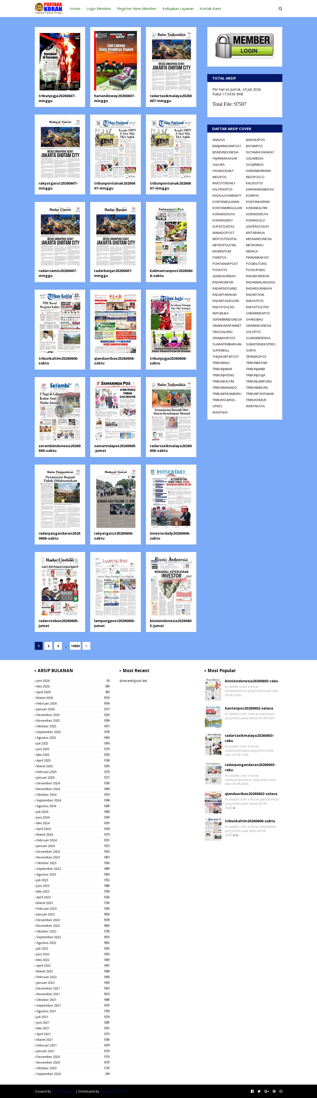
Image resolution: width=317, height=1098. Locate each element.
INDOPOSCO (255, 177)
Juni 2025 (73, 749)
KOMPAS (252, 195)
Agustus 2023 (73, 874)
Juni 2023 (73, 885)
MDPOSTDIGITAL (224, 239)
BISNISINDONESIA (225, 152)
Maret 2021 (73, 1039)
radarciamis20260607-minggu (58, 273)
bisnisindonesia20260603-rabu (251, 681)
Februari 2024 (73, 840)
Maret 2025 (73, 766)
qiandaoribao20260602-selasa (251, 793)
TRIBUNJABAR (222, 369)
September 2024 (73, 800)
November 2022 (73, 925)
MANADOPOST (223, 232)
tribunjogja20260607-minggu (57, 98)
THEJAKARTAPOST (225, 356)
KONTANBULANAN (225, 201)
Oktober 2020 (73, 1068)
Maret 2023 (73, 903)
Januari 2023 (73, 914)
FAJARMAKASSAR (224, 158)
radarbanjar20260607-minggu (113, 273)
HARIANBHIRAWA (258, 170)
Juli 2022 (73, 948)
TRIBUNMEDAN (257, 387)
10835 (74, 646)
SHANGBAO (254, 319)
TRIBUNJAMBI (255, 369)
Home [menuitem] (75, 8)
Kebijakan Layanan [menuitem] (178, 8)
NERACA (252, 251)
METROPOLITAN (224, 245)
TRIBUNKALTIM (223, 381)
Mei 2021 (73, 1028)
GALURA (218, 164)
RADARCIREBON (257, 276)
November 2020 (73, 1062)
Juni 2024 (73, 817)
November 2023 (73, 857)
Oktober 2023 (73, 863)
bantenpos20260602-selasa (249, 708)
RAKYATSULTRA (257, 307)
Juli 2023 (73, 880)
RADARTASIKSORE (225, 301)
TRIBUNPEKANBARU (226, 393)
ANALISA (218, 139)
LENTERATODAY (257, 226)
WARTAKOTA (255, 406)
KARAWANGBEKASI (260, 189)
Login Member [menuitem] (98, 8)
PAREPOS (219, 257)
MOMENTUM (221, 251)
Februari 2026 (73, 703)
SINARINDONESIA (258, 325)
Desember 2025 (73, 715)
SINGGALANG (222, 331)
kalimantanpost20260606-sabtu (171, 273)
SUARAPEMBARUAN (226, 344)
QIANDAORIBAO (224, 276)
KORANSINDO (222, 220)
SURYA (251, 350)
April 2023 (73, 897)
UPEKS (217, 406)
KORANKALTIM (256, 208)
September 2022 (73, 937)
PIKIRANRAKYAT (257, 257)
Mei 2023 (73, 891)
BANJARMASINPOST (226, 146)
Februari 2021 (73, 1045)
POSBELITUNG (256, 263)
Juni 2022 (73, 954)
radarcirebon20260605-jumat (59, 623)
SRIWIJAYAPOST (224, 338)
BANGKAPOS (255, 139)
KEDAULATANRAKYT (226, 195)
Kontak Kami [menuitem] (210, 8)
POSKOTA (219, 270)
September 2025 (73, 732)
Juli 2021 (73, 1017)
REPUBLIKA (220, 313)
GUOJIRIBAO (255, 164)
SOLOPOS (253, 331)
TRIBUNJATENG (223, 375)
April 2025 (73, 760)
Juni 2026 (73, 680)
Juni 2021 (73, 1022)
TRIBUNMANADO (224, 387)
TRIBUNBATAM (256, 362)
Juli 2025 (73, 743)
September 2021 (73, 1005)
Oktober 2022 (73, 931)
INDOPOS (219, 177)
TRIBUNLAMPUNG (259, 381)
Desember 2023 (73, 851)
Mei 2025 (73, 754)
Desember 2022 (73, 920)
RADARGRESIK (223, 282)
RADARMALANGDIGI (260, 282)
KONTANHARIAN (258, 201)
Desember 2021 (73, 988)
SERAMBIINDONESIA (227, 319)
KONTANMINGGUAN (227, 208)
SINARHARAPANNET (226, 325)
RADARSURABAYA (259, 288)
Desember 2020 (73, 1056)
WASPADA (220, 412)
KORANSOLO (255, 220)
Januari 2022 (73, 982)
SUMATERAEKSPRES (261, 344)
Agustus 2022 (73, 942)
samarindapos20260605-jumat (114, 448)
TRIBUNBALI (221, 362)
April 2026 (73, 692)
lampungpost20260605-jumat (114, 623)
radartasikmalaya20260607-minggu (171, 98)
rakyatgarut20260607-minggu (58, 186)
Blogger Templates (114, 1091)
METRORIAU (255, 245)
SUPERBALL (220, 350)
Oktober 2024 (73, 794)
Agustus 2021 (73, 1011)
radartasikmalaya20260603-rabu (249, 738)
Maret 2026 (73, 697)
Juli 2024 (73, 811)
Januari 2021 (73, 1051)
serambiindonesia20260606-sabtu (59, 448)
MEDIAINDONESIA (259, 239)
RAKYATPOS (255, 301)
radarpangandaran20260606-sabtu (59, 536)
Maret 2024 (73, 834)
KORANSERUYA (223, 214)
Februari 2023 (73, 908)
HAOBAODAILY (223, 170)
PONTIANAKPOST (225, 263)
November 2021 (73, 994)
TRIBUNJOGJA (255, 375)
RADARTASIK (255, 294)
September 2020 (73, 1073)
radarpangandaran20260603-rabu (250, 767)
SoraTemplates (63, 1091)
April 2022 (73, 965)
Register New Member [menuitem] (137, 8)
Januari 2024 (73, 846)
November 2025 (73, 720)
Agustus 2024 (73, 806)
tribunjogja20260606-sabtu (168, 361)
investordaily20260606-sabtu (170, 536)
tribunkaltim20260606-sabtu (59, 361)
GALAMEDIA (254, 158)
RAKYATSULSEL (223, 307)
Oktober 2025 (73, 726)
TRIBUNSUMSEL (224, 400)
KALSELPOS (254, 183)
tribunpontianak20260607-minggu (114, 186)
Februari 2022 (73, 977)
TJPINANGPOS (256, 356)
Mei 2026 (73, 686)
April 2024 (73, 828)
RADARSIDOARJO (224, 288)
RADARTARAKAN (224, 294)
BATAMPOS (254, 146)
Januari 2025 (73, 777)
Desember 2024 (73, 783)
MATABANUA (255, 232)
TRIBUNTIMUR (256, 400)
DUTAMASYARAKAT (260, 152)
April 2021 (73, 1034)
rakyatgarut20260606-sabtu (113, 536)
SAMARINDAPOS (258, 313)
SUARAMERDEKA (258, 338)
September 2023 (73, 868)
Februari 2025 (73, 771)
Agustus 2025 (73, 737)
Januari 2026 (73, 709)
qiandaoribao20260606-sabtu (114, 361)
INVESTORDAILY (224, 183)
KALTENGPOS (222, 189)
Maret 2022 (73, 971)
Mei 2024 (73, 823)
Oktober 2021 (73, 999)
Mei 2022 (73, 960)
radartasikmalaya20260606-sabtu (171, 448)
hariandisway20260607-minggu (114, 98)
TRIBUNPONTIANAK (260, 393)
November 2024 (73, 789)
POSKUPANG (255, 270)
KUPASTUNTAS (223, 226)
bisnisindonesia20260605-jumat (170, 623)
